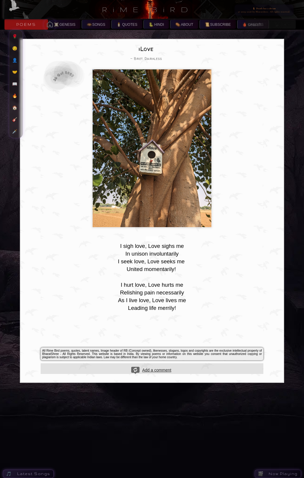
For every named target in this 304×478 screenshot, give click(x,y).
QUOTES (129, 25)
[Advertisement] (152, 331)
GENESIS (67, 25)
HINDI (159, 25)
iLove (146, 49)
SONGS (98, 25)
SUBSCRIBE (220, 25)
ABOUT (187, 25)
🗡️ (17, 131)
